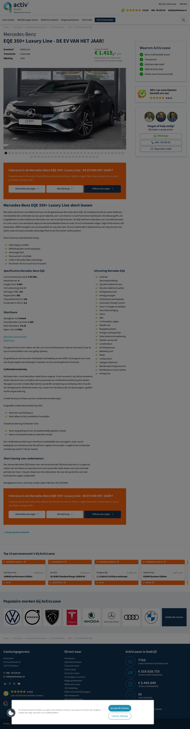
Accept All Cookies (120, 708)
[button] (11, 712)
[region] (82, 712)
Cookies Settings (120, 716)
